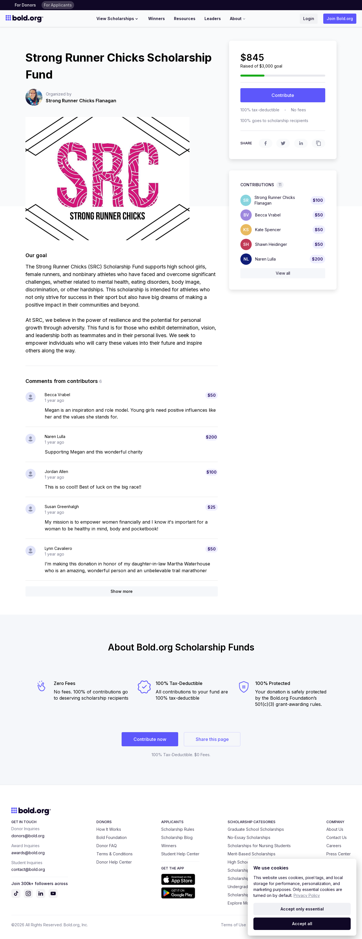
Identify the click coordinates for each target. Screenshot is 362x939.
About (238, 18)
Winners (156, 18)
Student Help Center (180, 853)
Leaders (212, 18)
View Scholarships (117, 18)
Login (308, 18)
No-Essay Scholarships (249, 837)
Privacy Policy (307, 895)
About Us (334, 829)
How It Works (108, 829)
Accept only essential (302, 909)
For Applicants (58, 5)
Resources (184, 18)
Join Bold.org (340, 18)
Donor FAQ (106, 845)
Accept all (302, 923)
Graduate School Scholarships (256, 829)
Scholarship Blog (177, 837)
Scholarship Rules (177, 829)
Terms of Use (233, 924)
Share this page (212, 739)
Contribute (283, 95)
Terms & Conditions (114, 853)
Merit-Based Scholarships (251, 853)
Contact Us (336, 837)
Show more (122, 591)
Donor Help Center (114, 862)
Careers (333, 845)
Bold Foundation (111, 837)
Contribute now (149, 739)
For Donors (25, 5)
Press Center (338, 853)
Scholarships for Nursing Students (259, 845)
